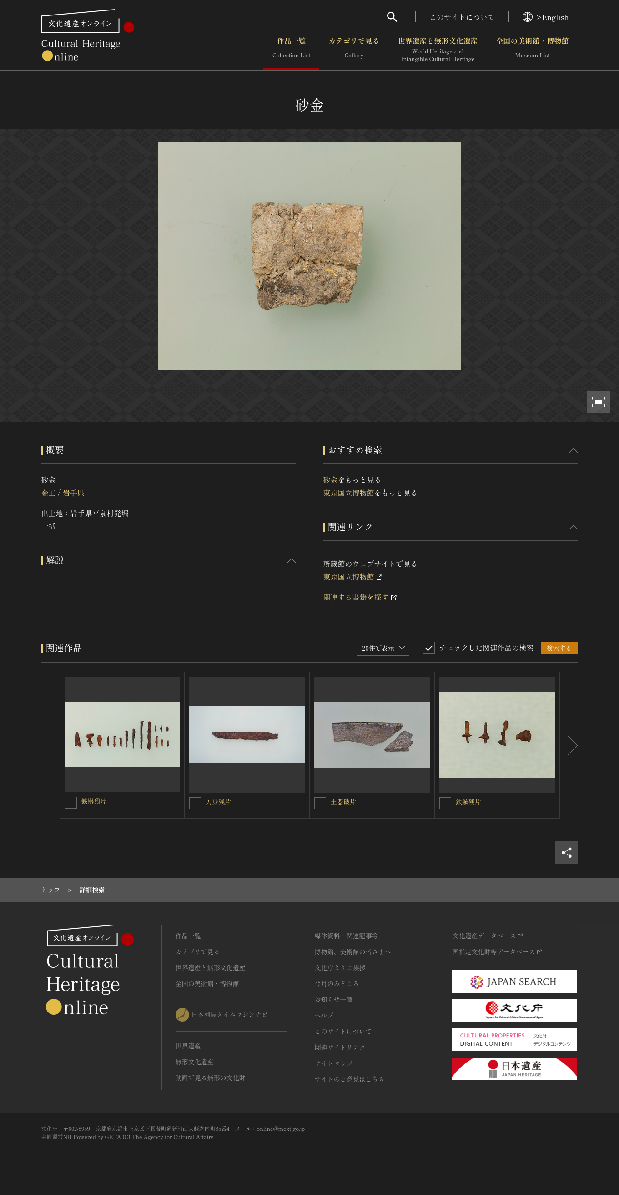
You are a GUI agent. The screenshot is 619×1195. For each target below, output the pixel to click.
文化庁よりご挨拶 (340, 967)
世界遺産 (188, 1045)
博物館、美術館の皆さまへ (353, 951)
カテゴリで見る (353, 49)
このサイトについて (462, 16)
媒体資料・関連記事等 (346, 935)
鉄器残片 (94, 801)
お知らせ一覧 (334, 999)
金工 (48, 492)
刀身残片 (218, 801)
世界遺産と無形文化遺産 (438, 49)
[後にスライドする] (569, 745)
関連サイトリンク (340, 1047)
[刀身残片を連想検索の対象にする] (195, 803)
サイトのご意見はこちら (350, 1078)
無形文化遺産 (195, 1061)
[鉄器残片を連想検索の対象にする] (71, 803)
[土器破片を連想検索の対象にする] (320, 803)
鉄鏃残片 (468, 801)
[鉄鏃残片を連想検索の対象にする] (445, 803)
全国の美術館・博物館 (532, 49)
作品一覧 (291, 49)
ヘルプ (324, 1015)
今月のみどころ (337, 983)
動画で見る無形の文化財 (211, 1077)
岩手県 (74, 492)
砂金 (330, 479)
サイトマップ (334, 1063)
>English (546, 16)
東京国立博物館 (348, 492)
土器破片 (343, 801)
